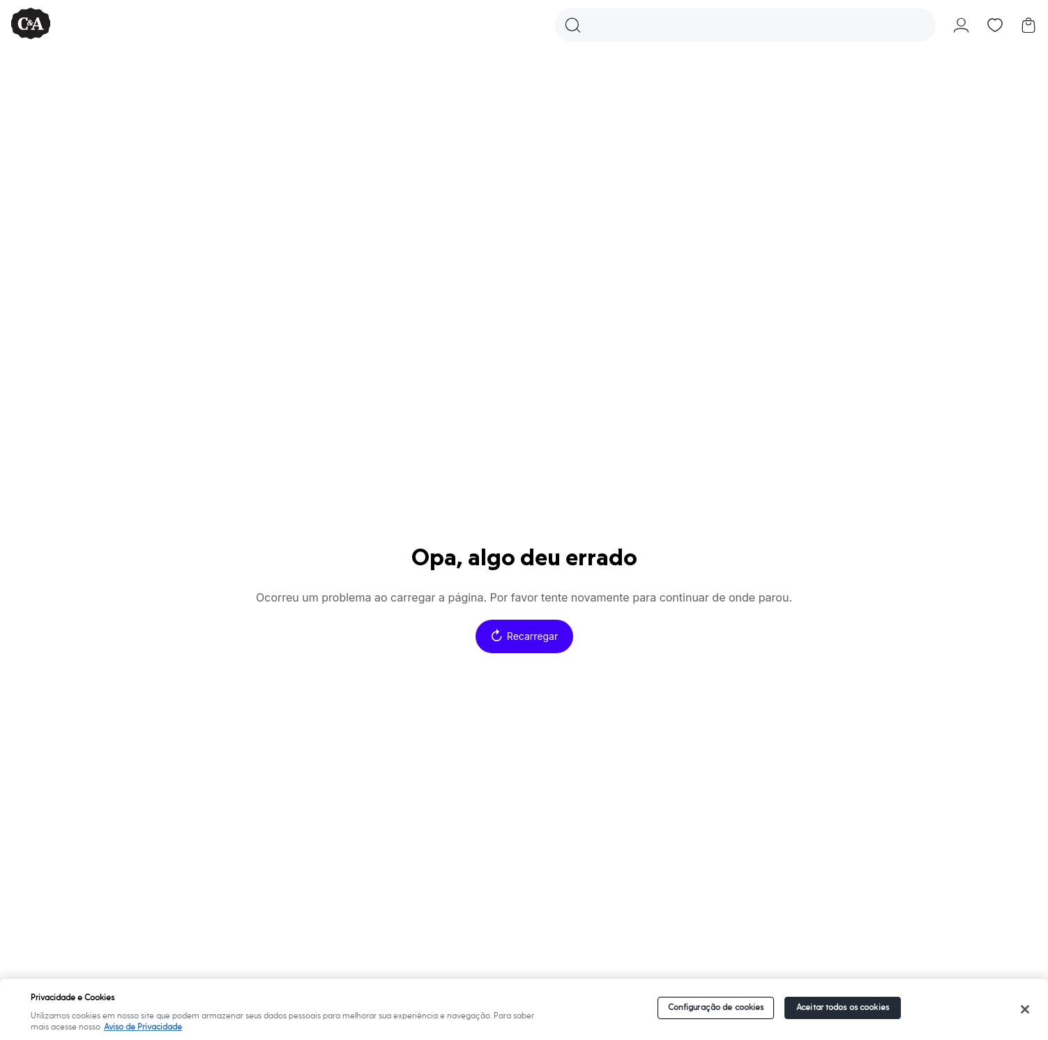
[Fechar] (1025, 1009)
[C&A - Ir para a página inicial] (30, 24)
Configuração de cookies (716, 1007)
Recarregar (524, 636)
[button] (745, 25)
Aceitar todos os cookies (842, 1007)
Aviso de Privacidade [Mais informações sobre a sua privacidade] (143, 1027)
